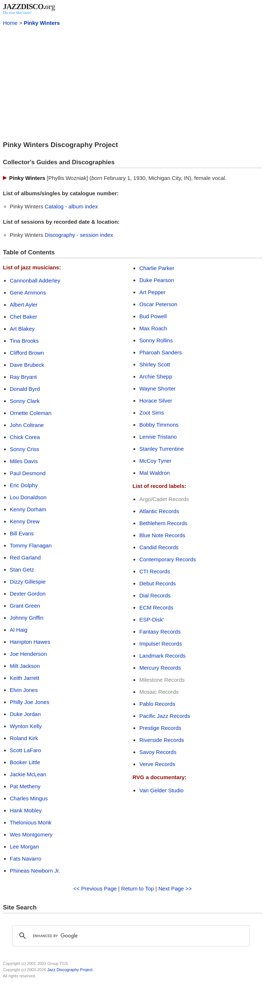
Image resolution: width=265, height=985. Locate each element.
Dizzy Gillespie (28, 581)
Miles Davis (24, 461)
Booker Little (25, 762)
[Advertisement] (132, 82)
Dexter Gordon (28, 593)
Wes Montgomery (31, 834)
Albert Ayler (24, 304)
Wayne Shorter (157, 388)
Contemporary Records (167, 559)
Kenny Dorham (28, 509)
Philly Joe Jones (29, 702)
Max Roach (153, 328)
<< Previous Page (95, 888)
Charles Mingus (29, 798)
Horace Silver (155, 400)
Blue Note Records (162, 535)
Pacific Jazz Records (164, 716)
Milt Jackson (25, 666)
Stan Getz (22, 569)
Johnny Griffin (26, 618)
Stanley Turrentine (161, 449)
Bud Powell (153, 316)
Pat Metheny (25, 786)
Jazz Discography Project (70, 969)
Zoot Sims (151, 412)
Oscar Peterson (158, 304)
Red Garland (25, 557)
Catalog (54, 206)
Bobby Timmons (159, 425)
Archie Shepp (155, 376)
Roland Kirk (24, 738)
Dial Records (155, 595)
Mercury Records (160, 668)
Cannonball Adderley (35, 280)
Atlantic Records (159, 511)
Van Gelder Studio (161, 790)
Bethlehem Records (163, 523)
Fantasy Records (159, 631)
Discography (60, 235)
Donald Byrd (25, 389)
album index (83, 206)
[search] (130, 935)
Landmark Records (162, 656)
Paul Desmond (28, 473)
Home (10, 23)
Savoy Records (157, 752)
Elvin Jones (24, 690)
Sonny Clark (25, 401)
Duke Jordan (25, 714)
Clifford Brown (27, 353)
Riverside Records (161, 740)
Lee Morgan (24, 846)
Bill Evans (22, 533)
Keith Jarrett (24, 678)
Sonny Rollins (156, 340)
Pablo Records (157, 704)
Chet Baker (23, 316)
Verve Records (157, 764)
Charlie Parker (156, 268)
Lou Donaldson (28, 497)
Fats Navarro (26, 858)
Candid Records (159, 547)
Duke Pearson (156, 280)
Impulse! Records (160, 643)
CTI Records (154, 571)
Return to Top (137, 888)
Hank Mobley (26, 810)
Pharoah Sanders (160, 352)
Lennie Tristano (158, 437)
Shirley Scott (154, 364)
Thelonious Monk (30, 822)
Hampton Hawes (30, 642)
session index (96, 235)
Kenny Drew (25, 521)
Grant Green (25, 606)
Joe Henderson (28, 654)
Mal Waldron (154, 473)
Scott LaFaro (25, 750)
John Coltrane (27, 425)
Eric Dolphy (24, 485)
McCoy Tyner (155, 461)
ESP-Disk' (151, 619)
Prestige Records (160, 728)
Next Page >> (175, 888)
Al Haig (18, 630)
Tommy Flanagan (31, 545)
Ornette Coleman (30, 413)
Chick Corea (25, 437)
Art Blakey (22, 329)
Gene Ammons (28, 292)
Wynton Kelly (26, 726)
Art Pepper (152, 292)
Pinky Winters (42, 23)
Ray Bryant (23, 377)
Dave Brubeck (27, 365)
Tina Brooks (24, 341)
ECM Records (156, 607)
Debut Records (157, 583)
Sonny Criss (24, 449)
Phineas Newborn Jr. (35, 870)
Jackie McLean (28, 774)
